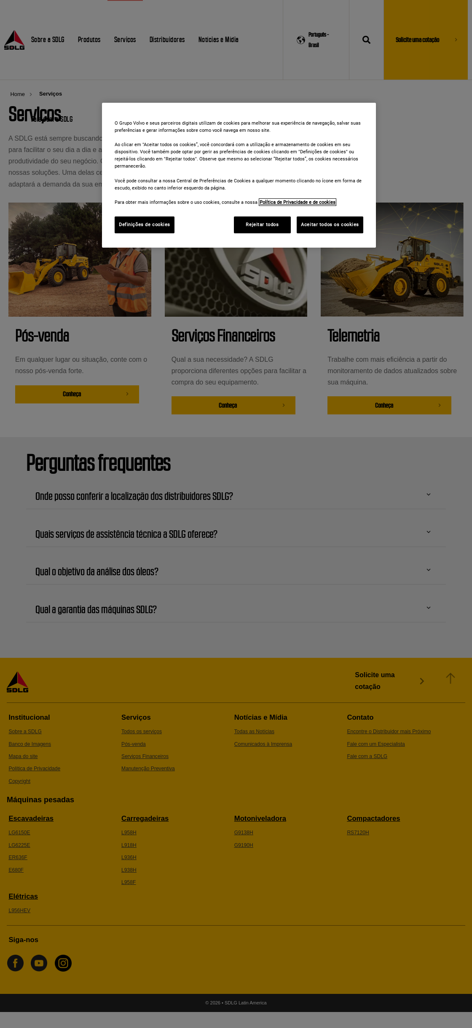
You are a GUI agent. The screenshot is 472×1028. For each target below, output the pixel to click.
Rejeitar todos (262, 224)
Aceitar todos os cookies (330, 224)
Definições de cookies (144, 224)
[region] (239, 175)
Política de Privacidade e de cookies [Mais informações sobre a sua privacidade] (297, 202)
